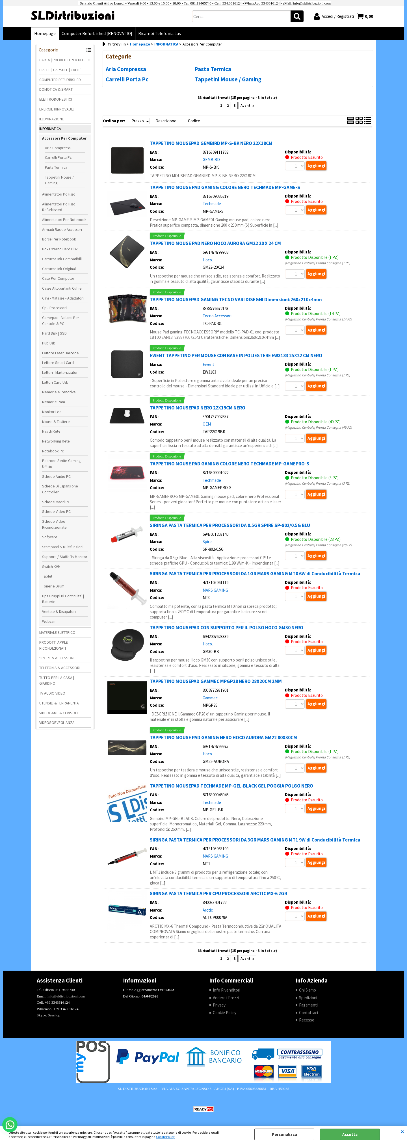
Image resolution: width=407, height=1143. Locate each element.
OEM (207, 424)
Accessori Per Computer (64, 138)
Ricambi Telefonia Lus (159, 33)
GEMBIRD (211, 159)
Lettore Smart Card (58, 362)
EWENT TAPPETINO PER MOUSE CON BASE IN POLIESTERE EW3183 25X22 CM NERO (236, 355)
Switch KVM (51, 566)
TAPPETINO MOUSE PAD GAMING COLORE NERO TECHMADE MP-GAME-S (225, 187)
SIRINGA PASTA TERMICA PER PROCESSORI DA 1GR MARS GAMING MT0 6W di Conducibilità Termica (255, 574)
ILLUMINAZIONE (51, 119)
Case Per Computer (58, 278)
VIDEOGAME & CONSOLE (59, 712)
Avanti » (247, 105)
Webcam (49, 621)
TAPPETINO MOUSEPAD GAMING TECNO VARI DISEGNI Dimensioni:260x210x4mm (236, 299)
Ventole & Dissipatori (59, 611)
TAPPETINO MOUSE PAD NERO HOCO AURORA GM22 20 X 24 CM (215, 243)
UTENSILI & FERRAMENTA (59, 703)
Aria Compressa (58, 147)
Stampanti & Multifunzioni (62, 546)
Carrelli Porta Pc (58, 157)
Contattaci (308, 1012)
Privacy (219, 1005)
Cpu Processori (54, 307)
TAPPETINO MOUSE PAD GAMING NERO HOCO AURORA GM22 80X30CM (223, 737)
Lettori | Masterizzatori (60, 372)
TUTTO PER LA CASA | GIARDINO (56, 680)
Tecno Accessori (217, 315)
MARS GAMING (215, 590)
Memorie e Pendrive (59, 391)
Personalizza (284, 1134)
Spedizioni (308, 997)
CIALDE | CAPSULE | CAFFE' (60, 69)
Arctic (208, 910)
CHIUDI (402, 1131)
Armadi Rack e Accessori (62, 229)
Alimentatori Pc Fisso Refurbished (58, 206)
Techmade (212, 203)
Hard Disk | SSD (54, 333)
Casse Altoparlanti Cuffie (62, 288)
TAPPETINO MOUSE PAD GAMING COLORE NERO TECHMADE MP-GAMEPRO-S (229, 464)
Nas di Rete (51, 431)
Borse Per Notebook (59, 239)
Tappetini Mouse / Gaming (59, 180)
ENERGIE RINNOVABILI (56, 109)
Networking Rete (56, 441)
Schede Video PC (56, 511)
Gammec (210, 697)
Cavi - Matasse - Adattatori (63, 298)
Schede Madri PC (56, 501)
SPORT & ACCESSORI (56, 657)
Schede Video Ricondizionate (54, 524)
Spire (207, 541)
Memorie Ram (53, 401)
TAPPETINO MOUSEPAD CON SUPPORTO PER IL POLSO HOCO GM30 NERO (226, 627)
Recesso (306, 1020)
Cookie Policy (165, 1137)
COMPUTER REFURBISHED (60, 79)
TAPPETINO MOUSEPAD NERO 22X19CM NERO (197, 408)
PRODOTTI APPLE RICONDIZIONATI (53, 645)
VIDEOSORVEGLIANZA (57, 722)
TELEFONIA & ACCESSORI (59, 667)
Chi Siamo (307, 990)
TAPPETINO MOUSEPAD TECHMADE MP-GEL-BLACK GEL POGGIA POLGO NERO (231, 786)
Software (49, 536)
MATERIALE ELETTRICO (57, 632)
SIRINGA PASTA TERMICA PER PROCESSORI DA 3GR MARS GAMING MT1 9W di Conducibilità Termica (255, 840)
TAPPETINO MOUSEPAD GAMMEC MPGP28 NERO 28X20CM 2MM (216, 681)
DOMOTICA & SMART (56, 89)
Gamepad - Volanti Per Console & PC (60, 320)
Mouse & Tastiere (56, 421)
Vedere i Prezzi (226, 997)
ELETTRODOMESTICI (55, 99)
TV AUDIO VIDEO (52, 693)
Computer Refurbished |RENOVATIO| (97, 33)
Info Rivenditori (226, 990)
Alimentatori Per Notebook (64, 219)
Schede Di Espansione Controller (60, 488)
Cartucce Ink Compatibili (62, 258)
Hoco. (208, 260)
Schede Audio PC (56, 476)
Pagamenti (308, 1005)
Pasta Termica (56, 167)
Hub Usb (48, 343)
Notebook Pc (53, 451)
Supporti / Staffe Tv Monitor (64, 556)
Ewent (208, 364)
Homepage (45, 33)
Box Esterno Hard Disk (60, 248)
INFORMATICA (50, 128)
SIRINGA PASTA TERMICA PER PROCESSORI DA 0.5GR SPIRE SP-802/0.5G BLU (230, 525)
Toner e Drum (53, 586)
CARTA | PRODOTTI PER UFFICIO (64, 59)
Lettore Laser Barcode (60, 352)
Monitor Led (52, 411)
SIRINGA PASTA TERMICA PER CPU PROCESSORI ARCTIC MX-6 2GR (218, 893)
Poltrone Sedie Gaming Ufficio (61, 463)
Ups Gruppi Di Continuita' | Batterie (63, 598)
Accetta (350, 1134)
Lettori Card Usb (55, 382)
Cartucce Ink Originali (59, 268)
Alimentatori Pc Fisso (58, 194)
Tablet (47, 576)
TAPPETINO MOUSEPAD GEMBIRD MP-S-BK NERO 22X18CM (211, 143)
